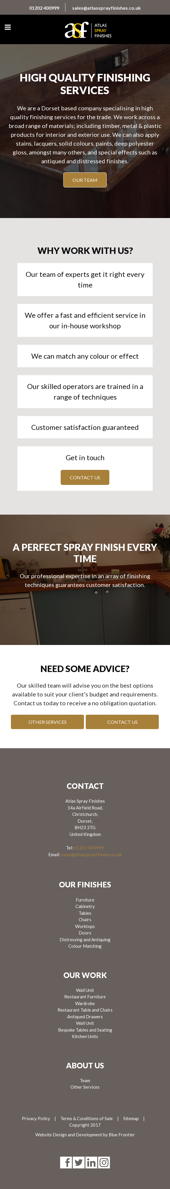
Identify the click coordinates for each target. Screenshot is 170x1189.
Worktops (85, 926)
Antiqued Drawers (85, 1016)
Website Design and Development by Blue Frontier (85, 1134)
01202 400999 (44, 8)
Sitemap (131, 1118)
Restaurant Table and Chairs (85, 1009)
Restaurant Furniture (85, 996)
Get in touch (85, 457)
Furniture (85, 899)
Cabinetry (85, 906)
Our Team (85, 180)
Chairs (85, 919)
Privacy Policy (36, 1118)
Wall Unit (85, 990)
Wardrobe (85, 1003)
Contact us (85, 477)
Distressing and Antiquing (85, 939)
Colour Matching (85, 946)
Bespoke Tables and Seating (85, 1029)
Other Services (48, 722)
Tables (85, 913)
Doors (85, 932)
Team (85, 1080)
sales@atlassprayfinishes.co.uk (106, 8)
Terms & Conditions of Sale (86, 1118)
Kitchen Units (85, 1036)
